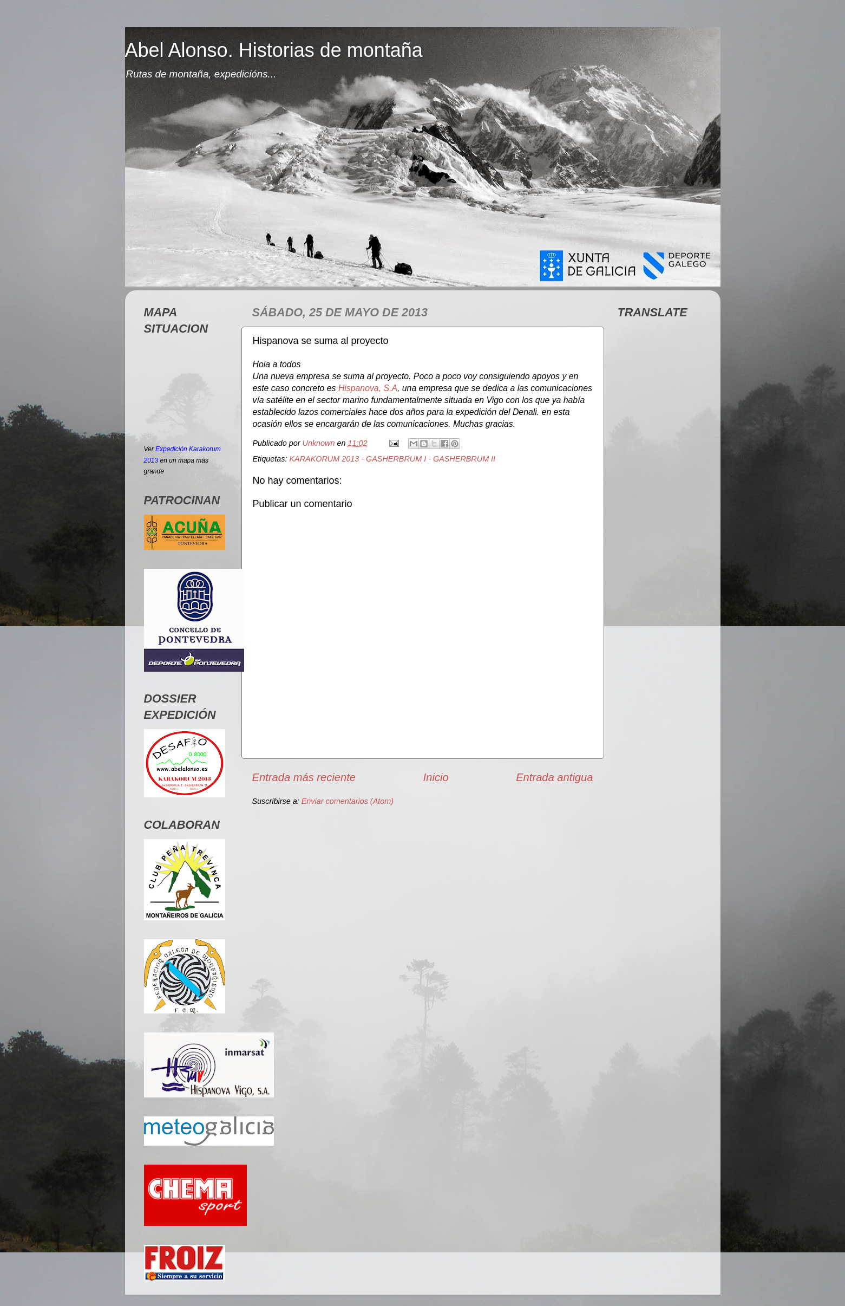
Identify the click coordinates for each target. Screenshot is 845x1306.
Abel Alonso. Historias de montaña (274, 50)
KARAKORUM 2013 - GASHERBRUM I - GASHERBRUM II (393, 458)
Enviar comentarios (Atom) (348, 801)
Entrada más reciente (304, 777)
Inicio (436, 777)
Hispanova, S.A (367, 388)
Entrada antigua (554, 777)
